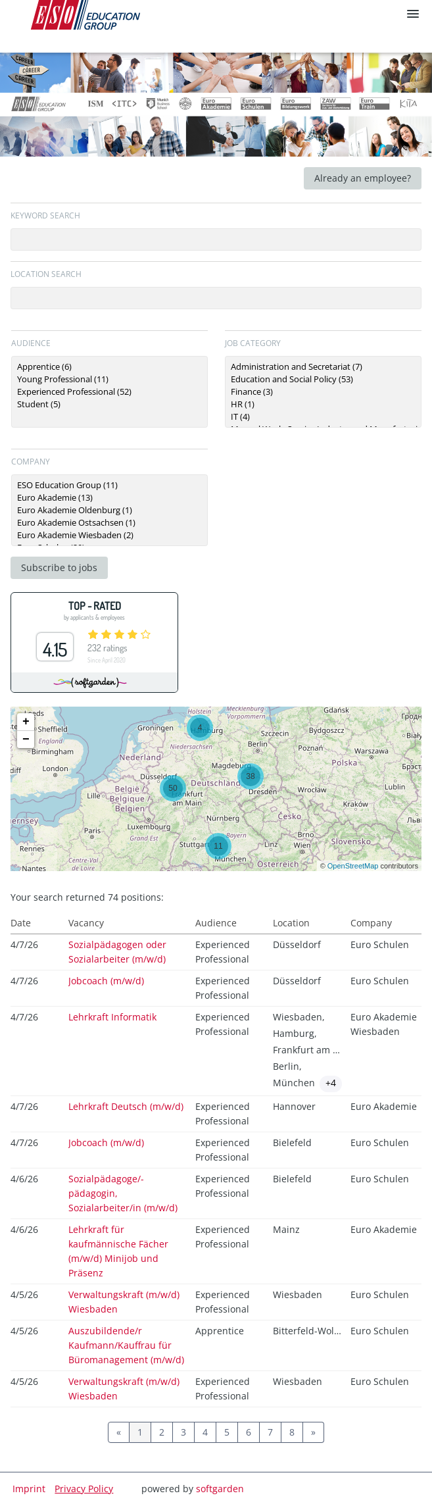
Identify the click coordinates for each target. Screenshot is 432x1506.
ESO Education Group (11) (109, 485)
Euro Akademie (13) (109, 497)
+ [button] (26, 722)
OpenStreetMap (353, 866)
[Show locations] (331, 1084)
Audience (31, 343)
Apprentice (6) (109, 367)
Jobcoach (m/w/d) (106, 980)
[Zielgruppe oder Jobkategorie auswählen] (109, 392)
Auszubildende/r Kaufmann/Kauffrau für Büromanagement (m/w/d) (126, 1345)
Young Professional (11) (109, 379)
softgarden (220, 1488)
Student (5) (109, 404)
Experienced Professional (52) (109, 392)
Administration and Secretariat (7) (323, 367)
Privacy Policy (84, 1488)
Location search (46, 274)
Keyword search (45, 215)
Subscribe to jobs (59, 567)
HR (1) (323, 404)
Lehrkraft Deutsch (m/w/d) (125, 1106)
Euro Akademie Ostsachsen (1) (109, 522)
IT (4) (323, 417)
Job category (253, 343)
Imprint (28, 1488)
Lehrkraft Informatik (112, 1017)
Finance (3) (323, 392)
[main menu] (412, 13)
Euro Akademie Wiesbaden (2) (109, 535)
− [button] (26, 739)
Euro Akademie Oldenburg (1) (109, 510)
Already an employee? (362, 178)
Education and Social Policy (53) (323, 379)
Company (30, 461)
